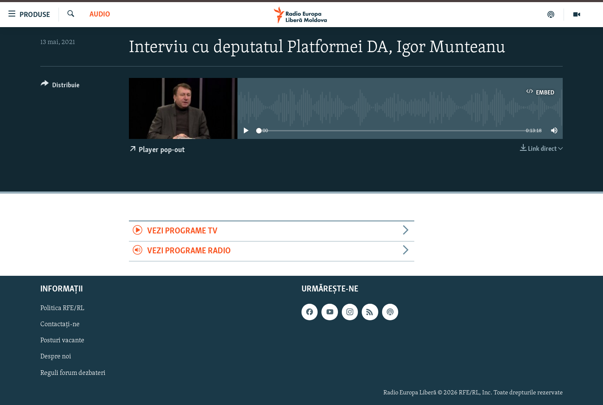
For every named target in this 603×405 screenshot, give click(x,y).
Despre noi (55, 357)
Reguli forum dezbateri (73, 373)
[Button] (60, 86)
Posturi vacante (62, 341)
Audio (99, 15)
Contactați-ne (60, 325)
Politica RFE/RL (62, 308)
